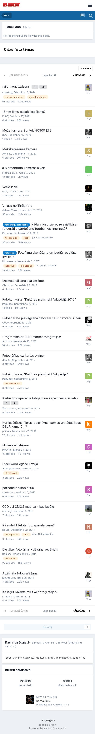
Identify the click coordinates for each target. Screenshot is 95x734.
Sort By (85, 68)
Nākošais (78, 75)
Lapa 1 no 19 (50, 75)
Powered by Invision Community (47, 728)
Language (47, 720)
